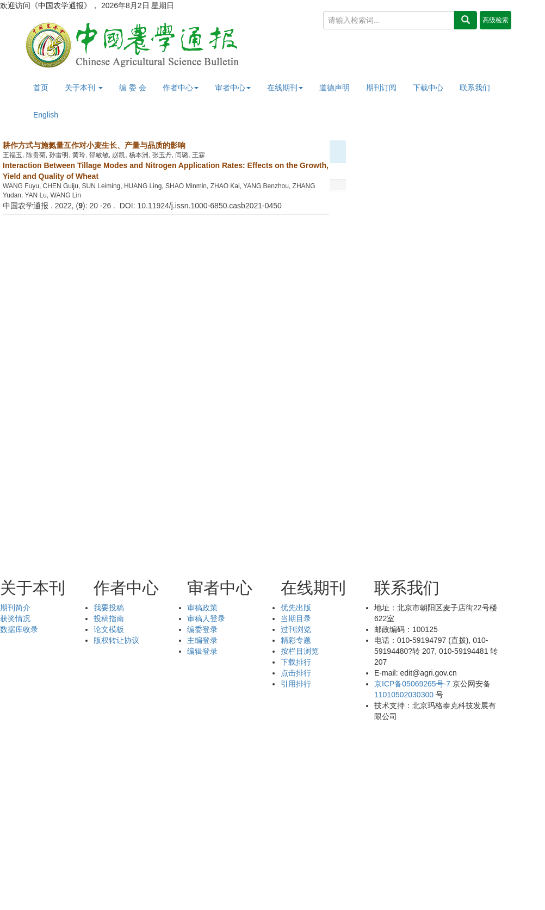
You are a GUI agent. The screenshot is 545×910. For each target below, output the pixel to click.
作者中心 (181, 87)
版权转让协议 (116, 640)
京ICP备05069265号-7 (412, 683)
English (45, 114)
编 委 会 (132, 87)
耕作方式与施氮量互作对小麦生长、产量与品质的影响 (94, 145)
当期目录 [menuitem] (296, 618)
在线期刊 (285, 87)
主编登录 (202, 640)
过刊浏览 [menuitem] (296, 629)
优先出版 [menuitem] (296, 607)
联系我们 (475, 87)
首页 (40, 87)
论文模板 (109, 629)
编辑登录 (202, 651)
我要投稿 (109, 607)
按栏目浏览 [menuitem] (300, 651)
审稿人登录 (206, 618)
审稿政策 (202, 607)
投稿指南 (109, 618)
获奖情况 (15, 618)
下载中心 (428, 87)
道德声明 (334, 87)
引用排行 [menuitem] (296, 683)
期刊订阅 (381, 87)
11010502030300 (403, 694)
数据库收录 (19, 629)
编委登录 (202, 629)
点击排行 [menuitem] (296, 672)
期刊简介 (15, 607)
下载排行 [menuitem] (296, 662)
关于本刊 (84, 87)
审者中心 (233, 87)
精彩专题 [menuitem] (296, 640)
